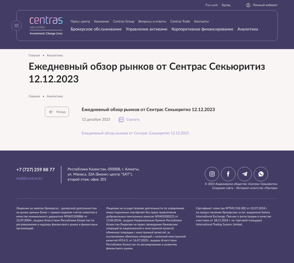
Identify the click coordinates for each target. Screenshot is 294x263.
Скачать (129, 120)
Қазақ (226, 5)
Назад (57, 112)
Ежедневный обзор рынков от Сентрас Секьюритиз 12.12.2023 (135, 133)
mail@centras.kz (29, 178)
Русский (211, 5)
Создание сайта (222, 188)
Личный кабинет (262, 5)
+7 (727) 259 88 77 (35, 169)
